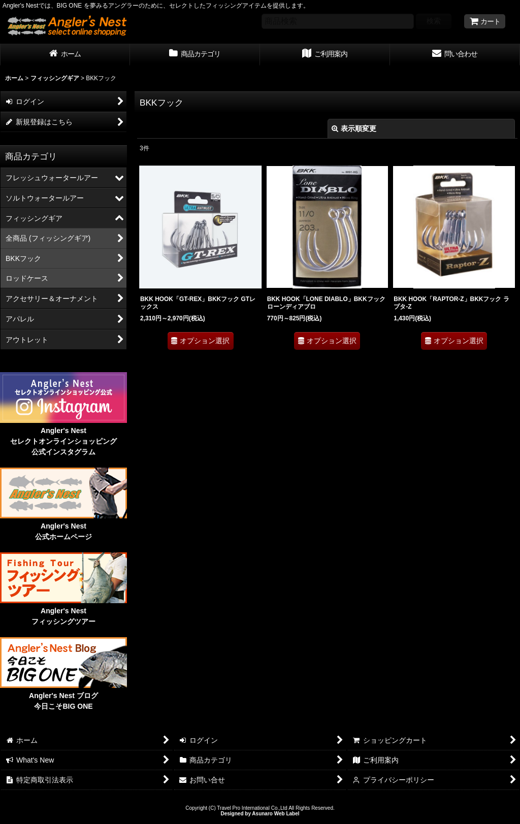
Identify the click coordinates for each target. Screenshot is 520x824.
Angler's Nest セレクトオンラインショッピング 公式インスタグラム (63, 441)
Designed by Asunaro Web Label (259, 813)
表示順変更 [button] (354, 128)
